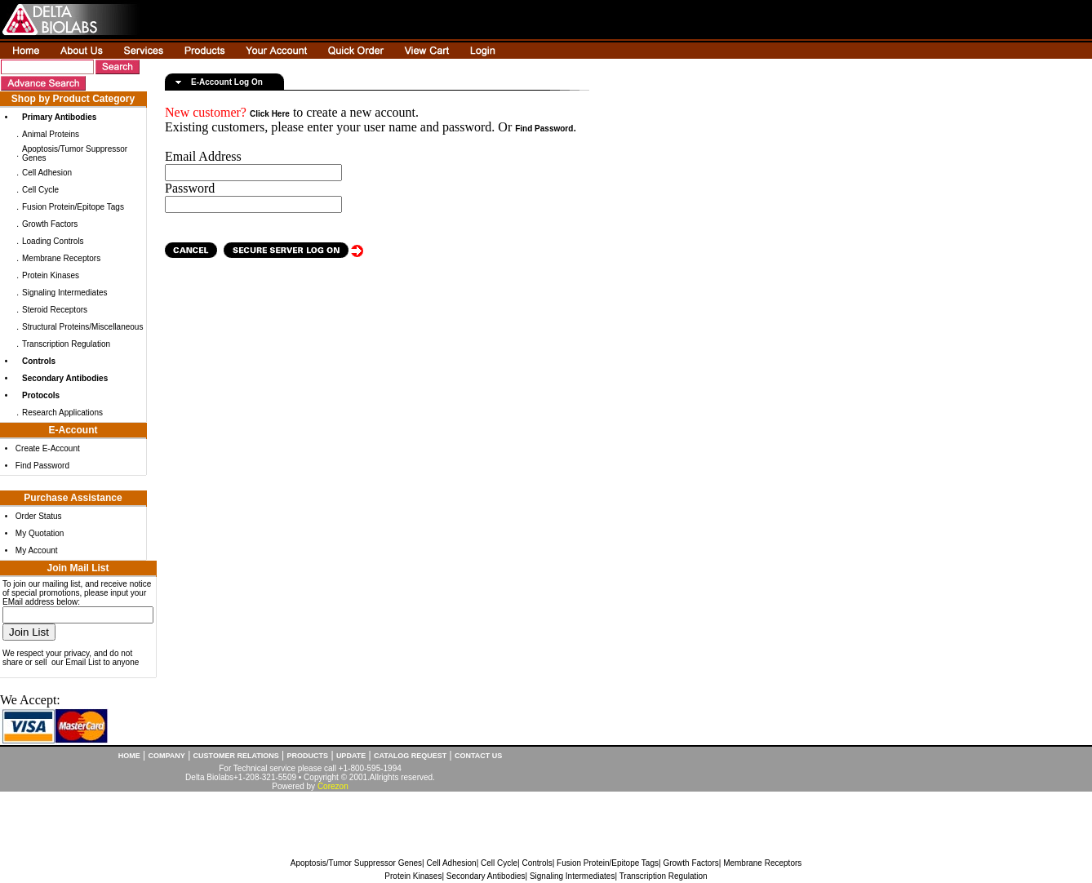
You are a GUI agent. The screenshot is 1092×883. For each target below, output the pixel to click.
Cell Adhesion (47, 172)
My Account (37, 550)
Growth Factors (50, 224)
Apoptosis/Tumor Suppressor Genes (356, 863)
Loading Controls (53, 241)
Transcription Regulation (66, 343)
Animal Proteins (50, 134)
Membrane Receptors (61, 258)
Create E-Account (48, 448)
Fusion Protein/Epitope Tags (73, 206)
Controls (537, 863)
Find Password (42, 465)
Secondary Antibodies (486, 876)
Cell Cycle (40, 189)
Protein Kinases (50, 275)
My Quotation (40, 533)
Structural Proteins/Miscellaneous (82, 326)
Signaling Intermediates (65, 292)
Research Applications (62, 412)
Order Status (39, 516)
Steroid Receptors (54, 309)
